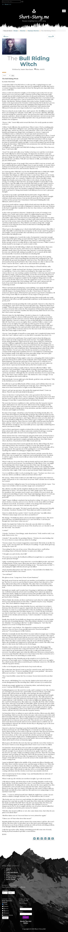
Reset (7, 4)
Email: (21, 912)
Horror (6, 908)
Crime (6, 904)
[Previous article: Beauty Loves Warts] (6, 37)
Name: (21, 907)
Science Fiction (8, 915)
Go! (22, 2)
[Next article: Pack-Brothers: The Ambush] (51, 37)
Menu (64, 11)
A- (3, 4)
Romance (6, 913)
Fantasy (6, 906)
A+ (10, 4)
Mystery (6, 911)
